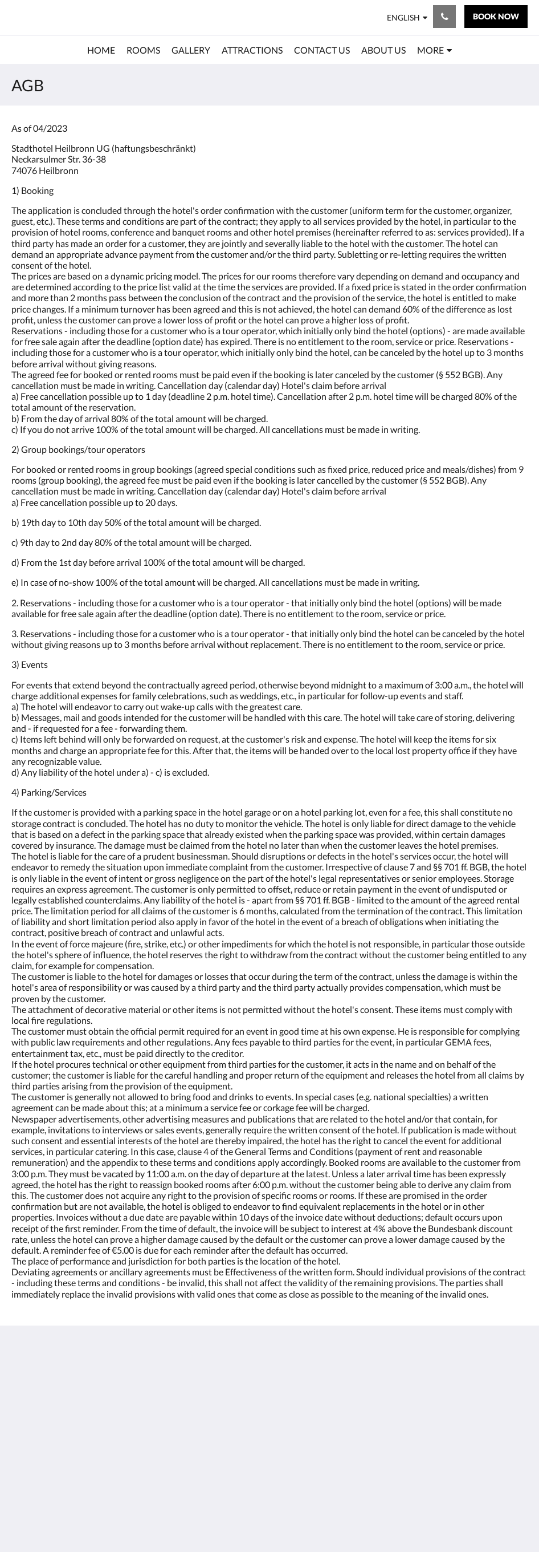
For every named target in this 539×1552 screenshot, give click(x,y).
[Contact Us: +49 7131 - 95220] (444, 16)
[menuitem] (101, 50)
